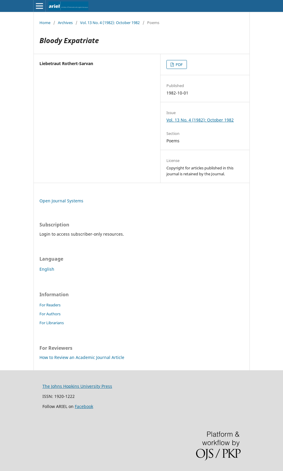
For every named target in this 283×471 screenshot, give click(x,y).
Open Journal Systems (61, 201)
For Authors (50, 313)
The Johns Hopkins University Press (77, 386)
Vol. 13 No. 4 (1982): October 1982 (110, 22)
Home (44, 22)
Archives (65, 22)
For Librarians (51, 322)
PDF (179, 64)
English (46, 269)
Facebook (84, 406)
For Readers (50, 305)
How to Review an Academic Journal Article (81, 357)
